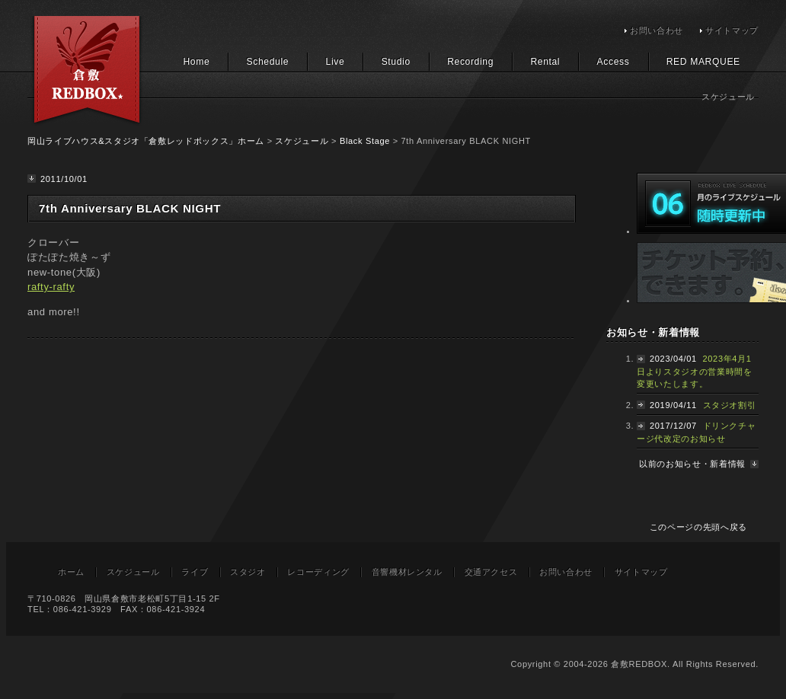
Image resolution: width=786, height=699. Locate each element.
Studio (396, 61)
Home (196, 61)
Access (613, 61)
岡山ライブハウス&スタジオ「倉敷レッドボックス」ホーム (145, 140)
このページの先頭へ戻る (698, 526)
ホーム (71, 571)
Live (335, 61)
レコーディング (318, 571)
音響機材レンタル (407, 571)
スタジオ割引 (729, 405)
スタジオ (248, 571)
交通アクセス (491, 571)
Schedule (268, 61)
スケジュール (301, 140)
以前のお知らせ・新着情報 (692, 463)
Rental (545, 61)
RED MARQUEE (703, 61)
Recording (470, 61)
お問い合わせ (656, 30)
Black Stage (365, 140)
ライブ (194, 571)
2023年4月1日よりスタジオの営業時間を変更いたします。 (694, 371)
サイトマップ (732, 30)
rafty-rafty (51, 286)
